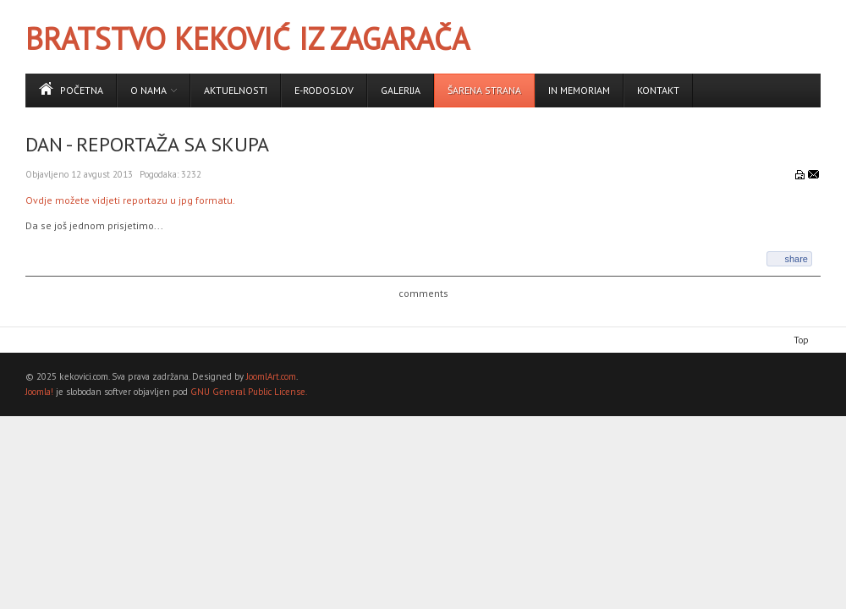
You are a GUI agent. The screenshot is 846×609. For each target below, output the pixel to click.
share (796, 259)
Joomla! (39, 392)
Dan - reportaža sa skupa (147, 144)
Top (801, 340)
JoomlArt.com (271, 376)
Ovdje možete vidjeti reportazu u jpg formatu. (130, 200)
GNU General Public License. (248, 392)
